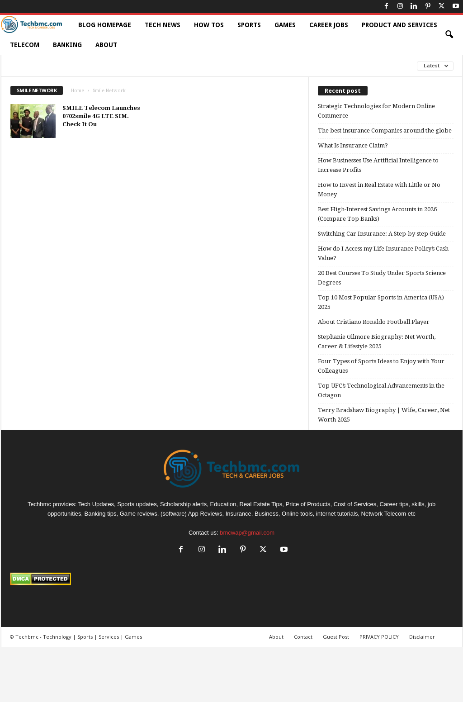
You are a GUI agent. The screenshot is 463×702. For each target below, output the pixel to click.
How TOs (209, 24)
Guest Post (336, 636)
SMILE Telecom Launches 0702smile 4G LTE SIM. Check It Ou (101, 116)
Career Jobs (328, 24)
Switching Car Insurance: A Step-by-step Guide (382, 233)
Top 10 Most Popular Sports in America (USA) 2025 (381, 302)
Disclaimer (422, 636)
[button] (449, 35)
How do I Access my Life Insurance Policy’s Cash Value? (383, 253)
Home (77, 90)
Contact (303, 636)
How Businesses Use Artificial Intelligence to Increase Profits (378, 165)
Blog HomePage (104, 24)
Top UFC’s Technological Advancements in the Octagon (381, 390)
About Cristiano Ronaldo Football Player (374, 321)
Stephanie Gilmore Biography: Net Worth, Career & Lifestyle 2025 (376, 341)
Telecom (24, 44)
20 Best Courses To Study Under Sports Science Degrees (382, 278)
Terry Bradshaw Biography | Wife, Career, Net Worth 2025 (384, 415)
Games (285, 24)
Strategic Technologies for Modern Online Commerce (376, 111)
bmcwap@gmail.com (247, 532)
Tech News (162, 24)
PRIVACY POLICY (379, 636)
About (106, 44)
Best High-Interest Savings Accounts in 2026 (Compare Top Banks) (377, 214)
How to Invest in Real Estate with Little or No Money (379, 189)
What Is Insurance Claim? (353, 145)
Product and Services (399, 24)
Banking (67, 44)
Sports (249, 24)
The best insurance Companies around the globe (385, 130)
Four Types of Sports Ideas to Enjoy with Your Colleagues (381, 366)
